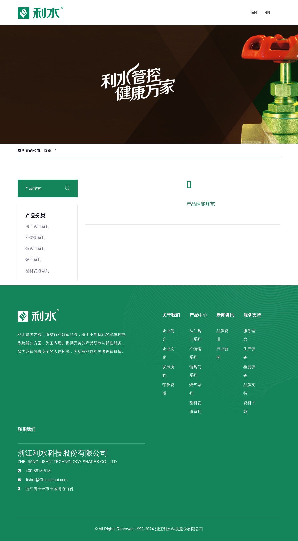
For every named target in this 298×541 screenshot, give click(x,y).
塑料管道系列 (38, 270)
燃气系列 (34, 259)
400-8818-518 (38, 471)
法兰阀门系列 (38, 226)
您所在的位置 (29, 151)
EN (254, 12)
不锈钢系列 (36, 237)
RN (267, 12)
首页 (48, 151)
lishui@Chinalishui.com (47, 480)
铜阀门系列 (36, 248)
